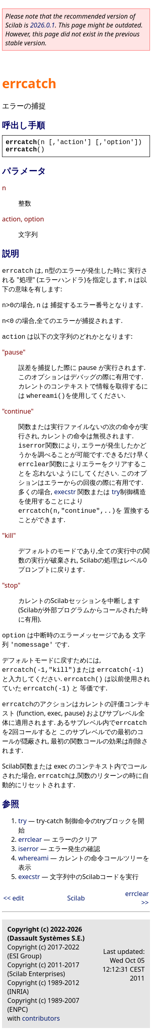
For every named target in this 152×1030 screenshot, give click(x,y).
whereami (33, 858)
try (115, 491)
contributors (41, 1018)
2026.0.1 (42, 25)
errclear (30, 839)
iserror (28, 848)
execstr (65, 491)
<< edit (13, 898)
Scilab (76, 898)
